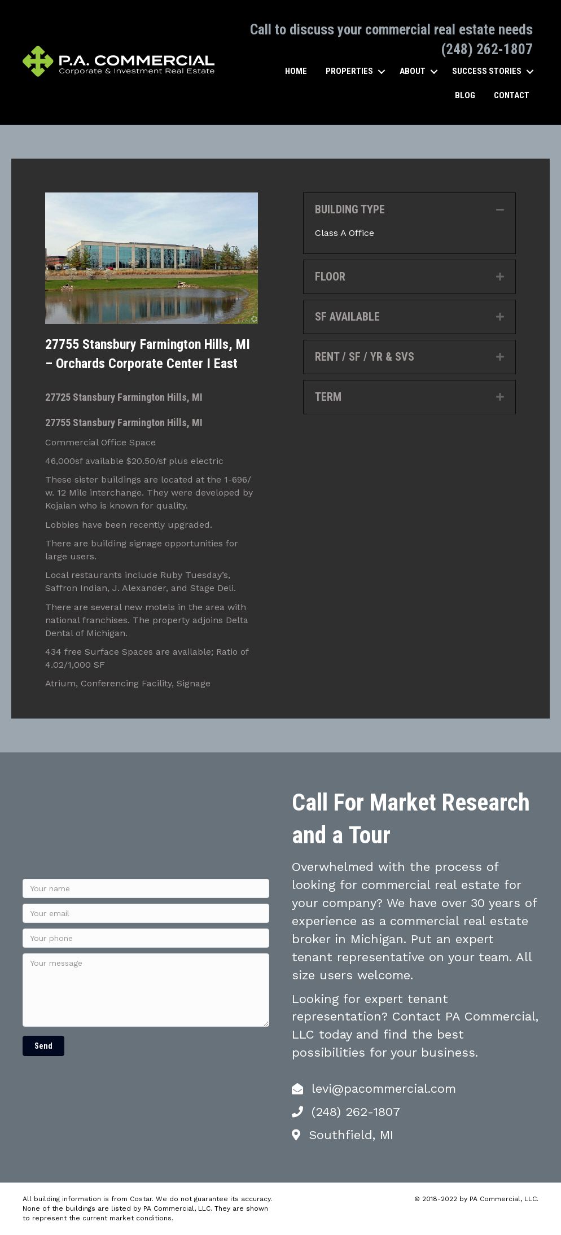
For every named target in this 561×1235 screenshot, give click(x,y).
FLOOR (330, 276)
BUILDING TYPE (350, 209)
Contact (511, 95)
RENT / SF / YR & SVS (364, 357)
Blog (465, 95)
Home (296, 71)
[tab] (409, 209)
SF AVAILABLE (347, 316)
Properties (349, 71)
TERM (328, 397)
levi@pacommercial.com (384, 1088)
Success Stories (486, 71)
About (413, 71)
